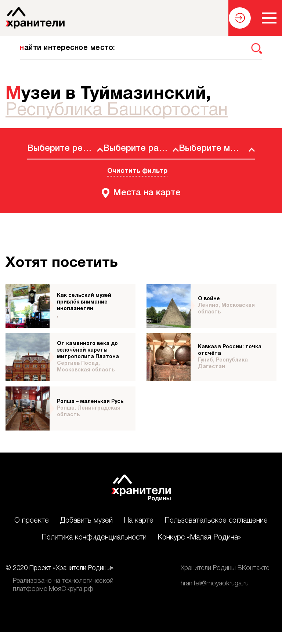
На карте (138, 520)
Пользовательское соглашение (216, 520)
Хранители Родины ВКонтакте (225, 568)
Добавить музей (86, 520)
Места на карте (147, 193)
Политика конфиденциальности (94, 537)
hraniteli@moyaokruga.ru (215, 583)
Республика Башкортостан (117, 110)
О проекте (31, 520)
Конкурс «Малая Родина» (199, 537)
